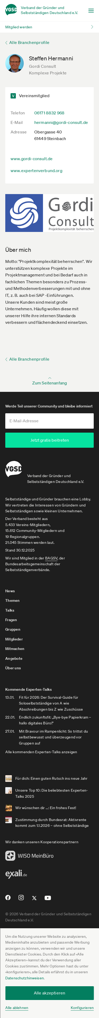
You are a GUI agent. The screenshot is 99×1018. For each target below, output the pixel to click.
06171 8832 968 (49, 112)
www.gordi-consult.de (32, 158)
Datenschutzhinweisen (24, 978)
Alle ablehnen (16, 1007)
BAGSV (51, 557)
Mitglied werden (18, 27)
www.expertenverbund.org (36, 170)
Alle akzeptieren (49, 992)
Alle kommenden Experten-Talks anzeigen (41, 751)
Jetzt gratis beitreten (49, 440)
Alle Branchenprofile (29, 42)
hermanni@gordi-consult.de (61, 122)
